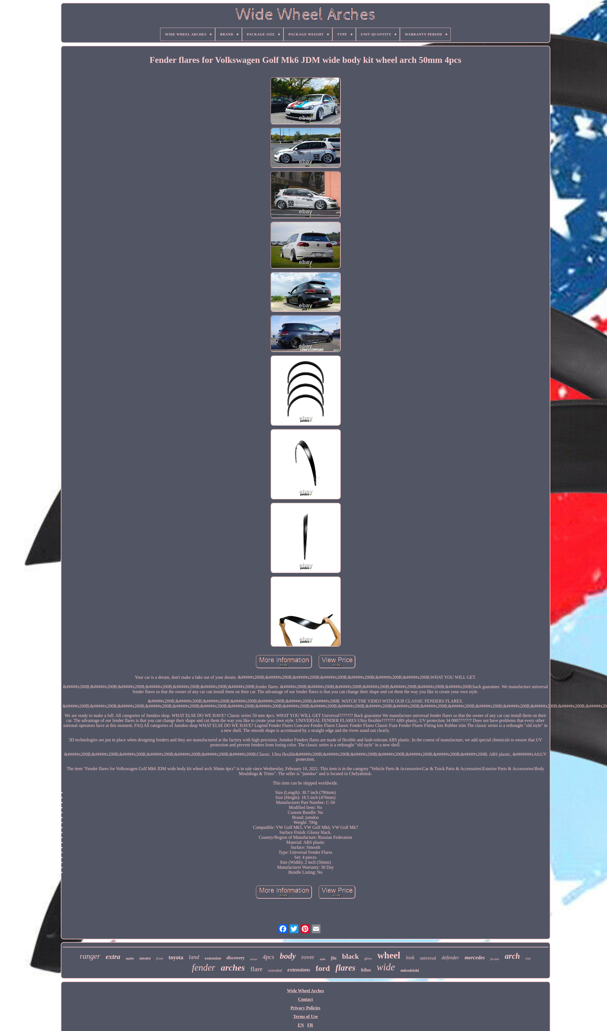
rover (307, 956)
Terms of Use (305, 1016)
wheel (388, 955)
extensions (298, 970)
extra (113, 956)
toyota (175, 957)
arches (233, 968)
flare (257, 969)
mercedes (475, 957)
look (410, 957)
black (350, 956)
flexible (494, 959)
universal (428, 958)
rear (528, 958)
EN (301, 1025)
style (322, 959)
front (159, 958)
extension (213, 958)
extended (275, 970)
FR (310, 1025)
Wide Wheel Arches (305, 990)
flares (345, 968)
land (194, 957)
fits (334, 958)
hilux (366, 970)
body (288, 955)
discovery (235, 957)
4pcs (268, 956)
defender (450, 957)
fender (203, 968)
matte (130, 958)
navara (144, 958)
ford (323, 968)
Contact (305, 999)
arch (512, 956)
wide (386, 967)
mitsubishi (409, 970)
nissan (253, 959)
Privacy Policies (306, 1008)
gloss (368, 958)
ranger (90, 956)
